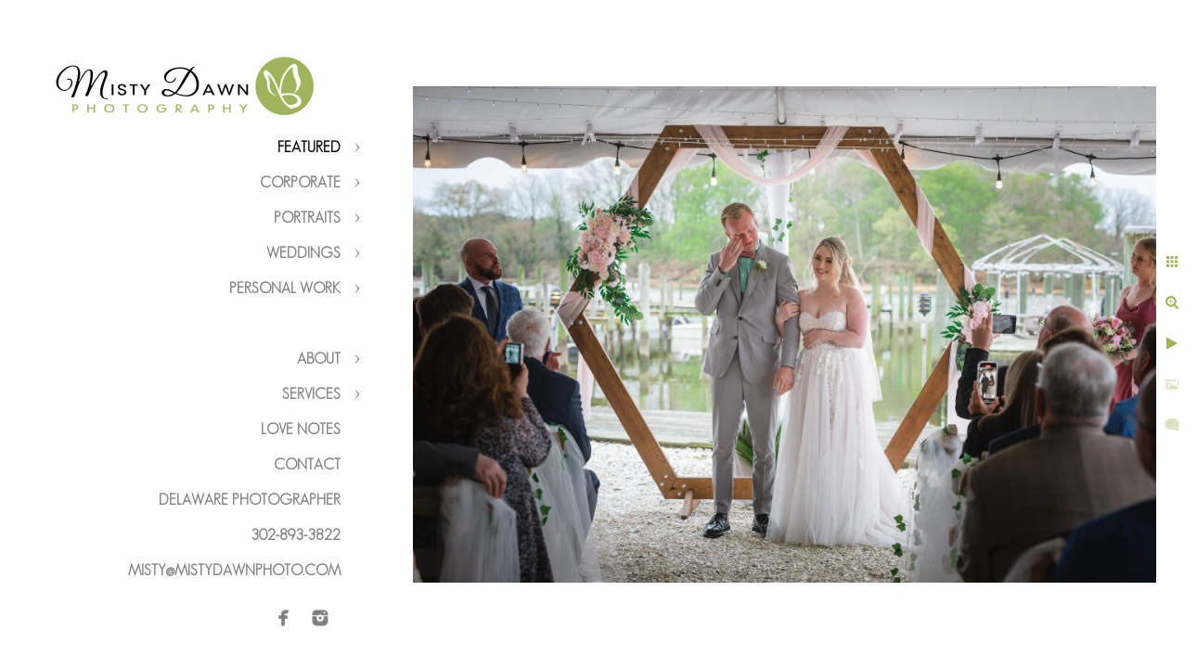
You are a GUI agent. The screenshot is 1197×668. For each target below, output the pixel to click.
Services (311, 394)
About (319, 358)
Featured (309, 147)
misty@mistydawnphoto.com (234, 570)
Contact (307, 464)
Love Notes (301, 429)
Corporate (300, 182)
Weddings (303, 253)
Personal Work (285, 288)
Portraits (307, 217)
